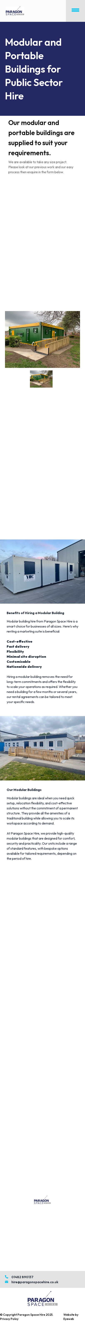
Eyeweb (68, 1319)
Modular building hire (21, 621)
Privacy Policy (9, 1319)
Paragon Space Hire (31, 1315)
